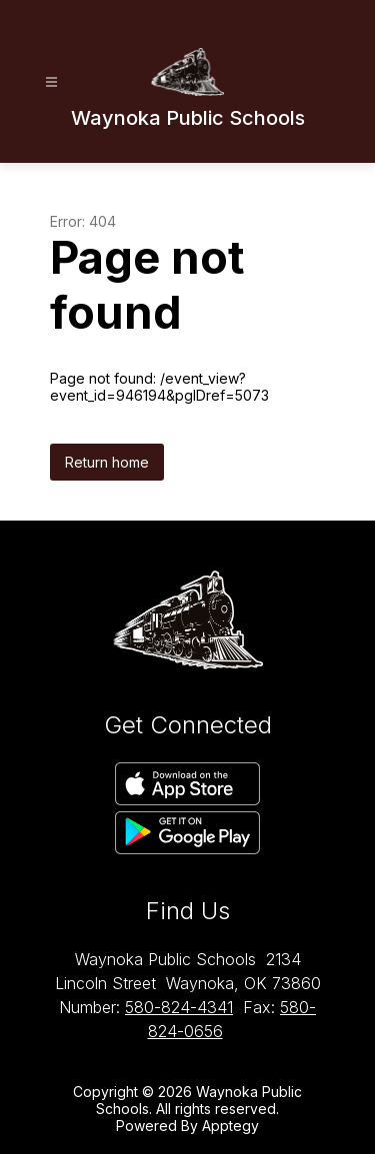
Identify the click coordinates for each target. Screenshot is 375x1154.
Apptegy (230, 1125)
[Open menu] (51, 82)
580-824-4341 (179, 1007)
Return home (107, 462)
